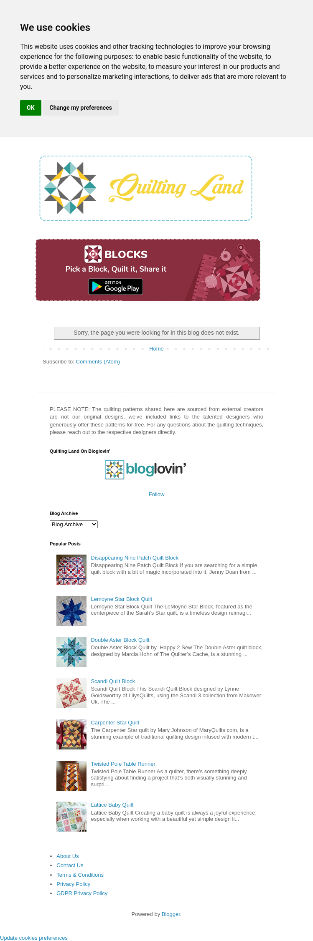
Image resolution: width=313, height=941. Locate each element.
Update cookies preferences (34, 938)
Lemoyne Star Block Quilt (121, 599)
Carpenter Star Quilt (115, 722)
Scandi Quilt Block (113, 681)
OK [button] (31, 107)
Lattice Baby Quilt (112, 805)
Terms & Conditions (80, 875)
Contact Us (69, 865)
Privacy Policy (73, 884)
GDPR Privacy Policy (81, 893)
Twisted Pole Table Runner (123, 764)
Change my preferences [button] (81, 107)
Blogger (171, 914)
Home (156, 349)
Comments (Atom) (98, 361)
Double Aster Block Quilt (120, 640)
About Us (67, 856)
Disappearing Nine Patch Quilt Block (134, 558)
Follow (157, 494)
